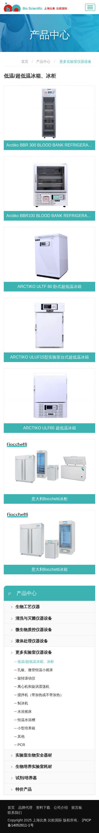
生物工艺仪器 (25, 607)
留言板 (76, 808)
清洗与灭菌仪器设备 (31, 618)
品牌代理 (25, 808)
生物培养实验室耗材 (31, 766)
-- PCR (19, 745)
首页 (24, 62)
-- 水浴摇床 (23, 711)
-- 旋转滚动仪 (24, 678)
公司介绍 (61, 808)
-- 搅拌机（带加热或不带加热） (39, 695)
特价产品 (21, 789)
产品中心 (43, 62)
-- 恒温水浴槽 (24, 720)
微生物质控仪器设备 (31, 630)
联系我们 (15, 813)
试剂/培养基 (23, 778)
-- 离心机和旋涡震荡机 (31, 687)
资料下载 (43, 808)
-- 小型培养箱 (24, 728)
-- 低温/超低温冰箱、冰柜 (34, 662)
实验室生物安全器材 (31, 755)
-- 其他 (19, 736)
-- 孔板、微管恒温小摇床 (33, 670)
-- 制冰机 (21, 703)
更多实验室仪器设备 (31, 652)
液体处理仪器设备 (29, 641)
